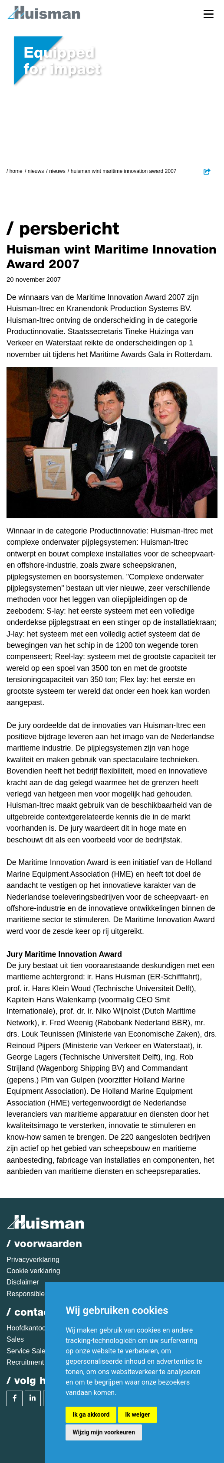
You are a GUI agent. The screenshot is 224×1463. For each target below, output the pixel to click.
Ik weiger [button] (137, 1414)
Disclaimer (23, 1282)
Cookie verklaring (33, 1270)
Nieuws (36, 171)
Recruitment (25, 1362)
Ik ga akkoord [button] (90, 1414)
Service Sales (28, 1351)
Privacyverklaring (33, 1259)
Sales (15, 1339)
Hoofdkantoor (27, 1328)
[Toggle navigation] (208, 13)
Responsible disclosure (42, 1293)
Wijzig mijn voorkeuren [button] (103, 1432)
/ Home (15, 171)
